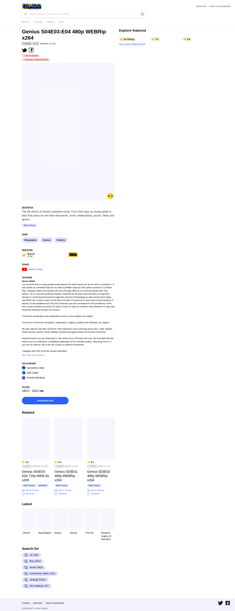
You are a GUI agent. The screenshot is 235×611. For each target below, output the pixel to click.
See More (28, 494)
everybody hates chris (39, 573)
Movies (25, 22)
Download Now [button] (45, 400)
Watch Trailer (32, 268)
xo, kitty (31, 555)
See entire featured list (132, 44)
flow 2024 (32, 561)
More (61, 22)
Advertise (37, 603)
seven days (33, 567)
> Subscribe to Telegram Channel (36, 60)
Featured (201, 6)
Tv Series (38, 22)
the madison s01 (36, 585)
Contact (26, 603)
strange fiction (35, 579)
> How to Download (31, 56)
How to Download (220, 6)
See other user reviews (33, 355)
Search (50, 22)
